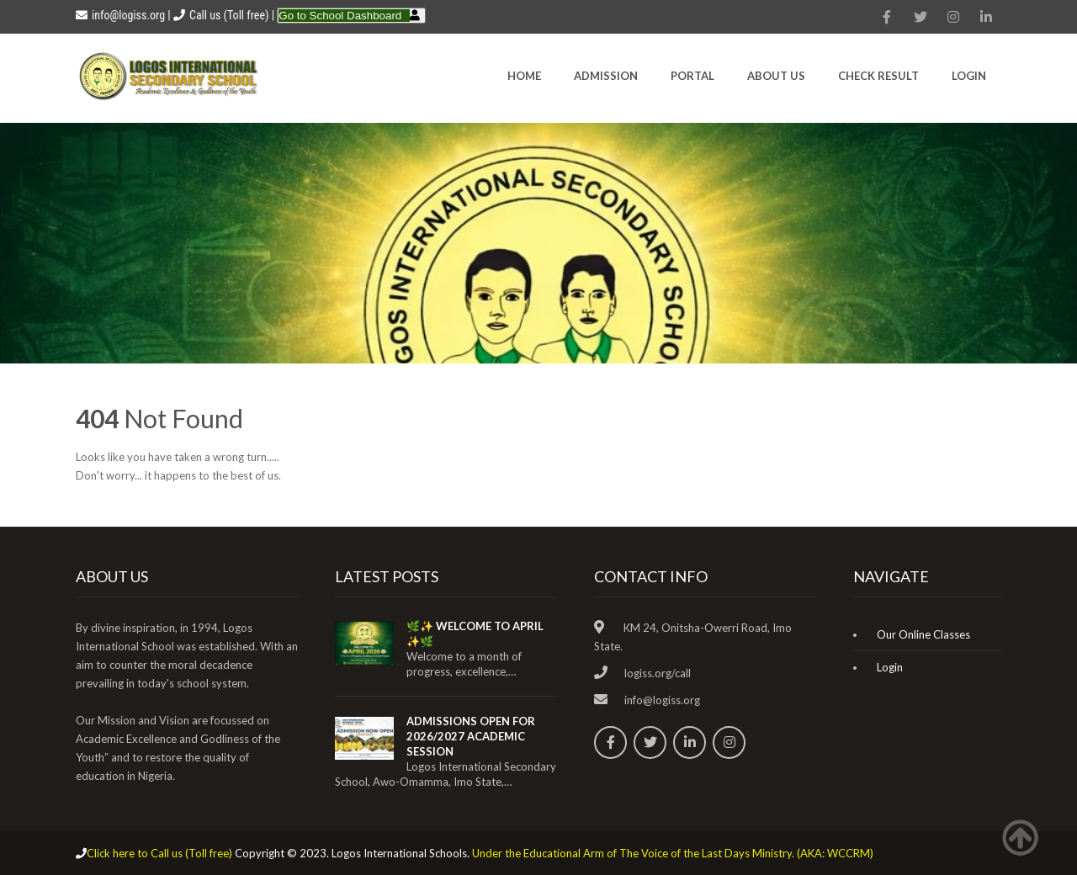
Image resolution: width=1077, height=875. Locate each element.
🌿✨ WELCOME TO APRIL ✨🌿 (475, 633)
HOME (524, 75)
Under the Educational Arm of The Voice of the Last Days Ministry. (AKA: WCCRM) (672, 853)
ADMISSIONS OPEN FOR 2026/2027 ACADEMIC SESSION (470, 736)
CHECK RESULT (878, 75)
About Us (776, 75)
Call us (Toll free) (228, 15)
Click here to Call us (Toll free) (159, 853)
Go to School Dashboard (340, 15)
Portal (692, 75)
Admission (606, 75)
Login (969, 75)
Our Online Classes (923, 634)
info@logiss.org (120, 15)
